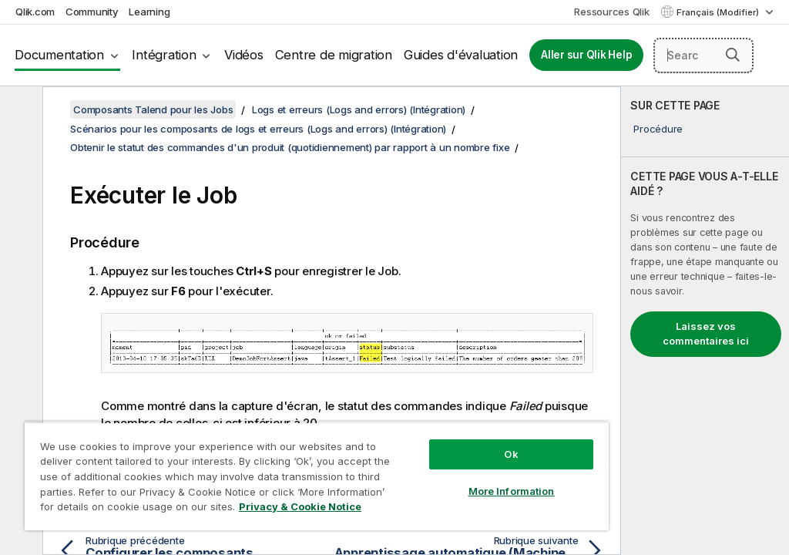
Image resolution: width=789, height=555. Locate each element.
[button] (732, 54)
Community (92, 11)
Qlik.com (35, 11)
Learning (149, 11)
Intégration (164, 54)
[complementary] (705, 320)
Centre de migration (333, 54)
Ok (511, 454)
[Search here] (703, 55)
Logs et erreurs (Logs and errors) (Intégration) (358, 109)
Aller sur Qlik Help (586, 55)
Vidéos (244, 54)
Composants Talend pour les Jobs (153, 109)
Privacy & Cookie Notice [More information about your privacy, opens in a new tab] (300, 506)
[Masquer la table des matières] (19, 110)
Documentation (59, 54)
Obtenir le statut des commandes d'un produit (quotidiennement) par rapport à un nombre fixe (289, 147)
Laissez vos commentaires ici (706, 334)
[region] (317, 476)
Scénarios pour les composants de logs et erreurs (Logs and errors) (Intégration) (258, 129)
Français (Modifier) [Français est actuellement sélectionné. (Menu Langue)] (719, 12)
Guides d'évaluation (461, 54)
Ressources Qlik (611, 11)
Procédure (658, 129)
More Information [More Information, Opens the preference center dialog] (511, 491)
